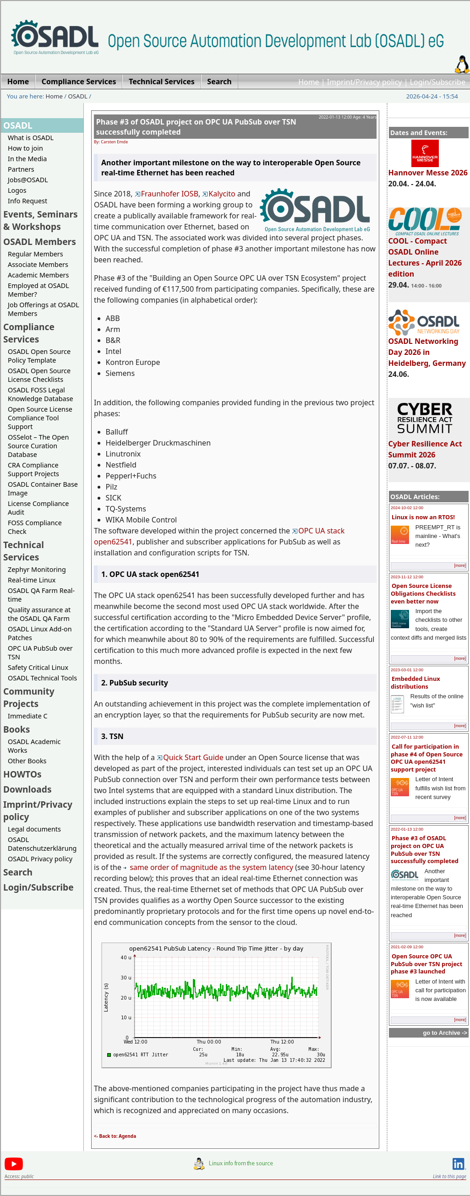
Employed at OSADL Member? (38, 290)
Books (16, 729)
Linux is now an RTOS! (423, 517)
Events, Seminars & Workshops (40, 220)
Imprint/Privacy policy (364, 82)
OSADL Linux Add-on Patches (40, 633)
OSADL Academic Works (34, 746)
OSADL (77, 96)
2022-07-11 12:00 (407, 737)
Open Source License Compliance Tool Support (40, 418)
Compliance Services (29, 333)
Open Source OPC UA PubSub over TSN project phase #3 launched (426, 963)
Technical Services (23, 550)
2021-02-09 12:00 (407, 947)
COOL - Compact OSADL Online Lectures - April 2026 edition (425, 253)
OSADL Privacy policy (40, 858)
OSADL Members (39, 241)
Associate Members (38, 264)
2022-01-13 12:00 (407, 829)
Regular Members (35, 254)
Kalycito (218, 194)
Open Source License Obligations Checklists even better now (423, 593)
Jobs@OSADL (28, 179)
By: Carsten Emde (111, 142)
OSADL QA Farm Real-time (41, 594)
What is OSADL (31, 137)
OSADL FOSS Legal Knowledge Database (40, 394)
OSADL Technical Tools (42, 678)
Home (308, 82)
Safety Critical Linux (38, 667)
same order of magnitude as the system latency (208, 867)
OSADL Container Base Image (43, 488)
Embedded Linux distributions (415, 682)
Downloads (27, 789)
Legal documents (34, 829)
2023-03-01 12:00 (407, 670)
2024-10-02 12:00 (407, 508)
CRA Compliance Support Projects (33, 469)
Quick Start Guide (190, 757)
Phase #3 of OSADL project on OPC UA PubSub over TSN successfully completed (425, 849)
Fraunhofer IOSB (166, 194)
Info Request (27, 200)
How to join (25, 148)
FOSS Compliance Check (35, 527)
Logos (17, 190)
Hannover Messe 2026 (428, 168)
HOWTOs (22, 774)
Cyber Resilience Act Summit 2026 (425, 445)
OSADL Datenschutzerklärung (42, 844)
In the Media (27, 158)
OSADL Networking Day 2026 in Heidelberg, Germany (427, 348)
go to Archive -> (445, 1032)
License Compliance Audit (38, 507)
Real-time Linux (31, 580)
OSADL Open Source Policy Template (39, 355)
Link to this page (449, 1176)
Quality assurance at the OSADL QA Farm (39, 614)
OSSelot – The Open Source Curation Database (38, 446)
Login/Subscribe (437, 82)
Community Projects (29, 697)
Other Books (27, 760)
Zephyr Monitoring (37, 569)
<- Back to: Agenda (115, 1136)
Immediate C (28, 716)
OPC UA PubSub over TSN (40, 652)
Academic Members (38, 275)
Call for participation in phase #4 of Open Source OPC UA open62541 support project (427, 757)
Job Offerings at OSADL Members (43, 309)
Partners (21, 169)
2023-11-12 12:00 (407, 577)
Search (18, 872)
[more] (460, 565)
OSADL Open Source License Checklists (39, 375)
